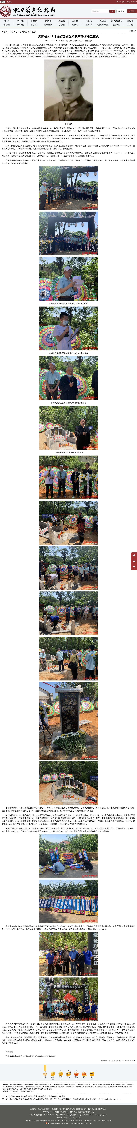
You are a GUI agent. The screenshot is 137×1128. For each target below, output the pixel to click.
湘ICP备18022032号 (84, 1123)
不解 (68, 1078)
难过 (92, 1078)
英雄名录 (75, 21)
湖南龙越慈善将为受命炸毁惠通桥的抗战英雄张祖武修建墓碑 (31, 1056)
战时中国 (48, 21)
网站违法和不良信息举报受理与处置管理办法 (41, 1120)
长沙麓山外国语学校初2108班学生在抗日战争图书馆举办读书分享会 (37, 1096)
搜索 (112, 11)
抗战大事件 (48, 25)
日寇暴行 (34, 25)
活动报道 (23, 32)
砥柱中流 (75, 25)
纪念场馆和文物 (102, 25)
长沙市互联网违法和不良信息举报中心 (98, 1120)
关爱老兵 (103, 21)
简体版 (2, 2)
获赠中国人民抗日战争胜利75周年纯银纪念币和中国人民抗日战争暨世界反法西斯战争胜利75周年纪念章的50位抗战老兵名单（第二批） (65, 1099)
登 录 (133, 11)
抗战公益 (130, 21)
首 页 (7, 21)
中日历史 (20, 21)
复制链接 (88, 41)
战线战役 (62, 21)
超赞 (45, 1078)
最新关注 (7, 25)
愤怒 (84, 1078)
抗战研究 (89, 25)
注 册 (122, 11)
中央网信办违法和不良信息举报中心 (70, 1120)
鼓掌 (52, 1078)
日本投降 (34, 21)
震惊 (76, 1078)
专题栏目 (62, 25)
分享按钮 (133, 31)
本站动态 (130, 25)
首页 (5, 32)
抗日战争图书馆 (116, 21)
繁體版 (9, 2)
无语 (60, 1078)
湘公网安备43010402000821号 (57, 1123)
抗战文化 (116, 25)
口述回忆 (89, 21)
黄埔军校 (20, 25)
